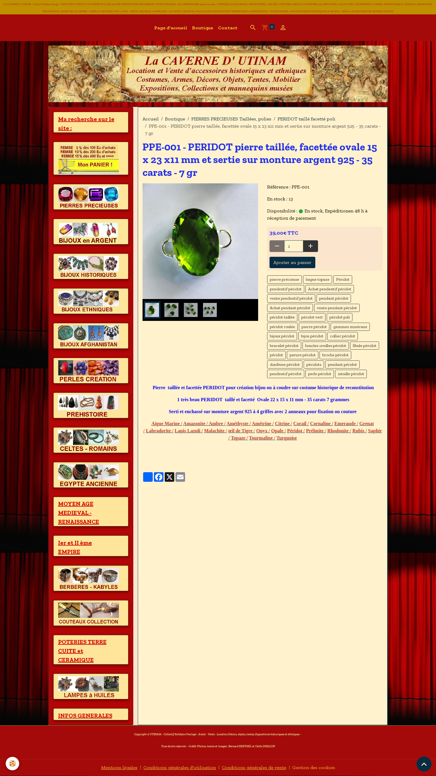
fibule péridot (364, 345)
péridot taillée (282, 317)
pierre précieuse (284, 279)
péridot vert (312, 317)
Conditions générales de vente (254, 767)
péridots (313, 364)
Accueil (151, 119)
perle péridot (319, 373)
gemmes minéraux (350, 326)
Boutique (202, 28)
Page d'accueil (170, 28)
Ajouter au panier (292, 262)
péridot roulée (282, 326)
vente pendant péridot (337, 307)
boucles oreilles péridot (325, 345)
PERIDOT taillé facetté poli (306, 119)
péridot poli (339, 317)
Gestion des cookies (313, 767)
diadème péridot (285, 364)
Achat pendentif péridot (329, 289)
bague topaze (317, 279)
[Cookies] (12, 763)
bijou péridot (312, 336)
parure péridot (303, 354)
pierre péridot (314, 326)
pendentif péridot (286, 289)
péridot (276, 354)
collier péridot (342, 336)
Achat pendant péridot (290, 307)
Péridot (342, 279)
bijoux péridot (282, 336)
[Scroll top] (424, 764)
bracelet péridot (284, 345)
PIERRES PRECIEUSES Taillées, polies (231, 119)
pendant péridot (333, 298)
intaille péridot (351, 373)
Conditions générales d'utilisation (179, 767)
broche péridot (335, 354)
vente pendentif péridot (291, 298)
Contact (227, 28)
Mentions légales (119, 767)
